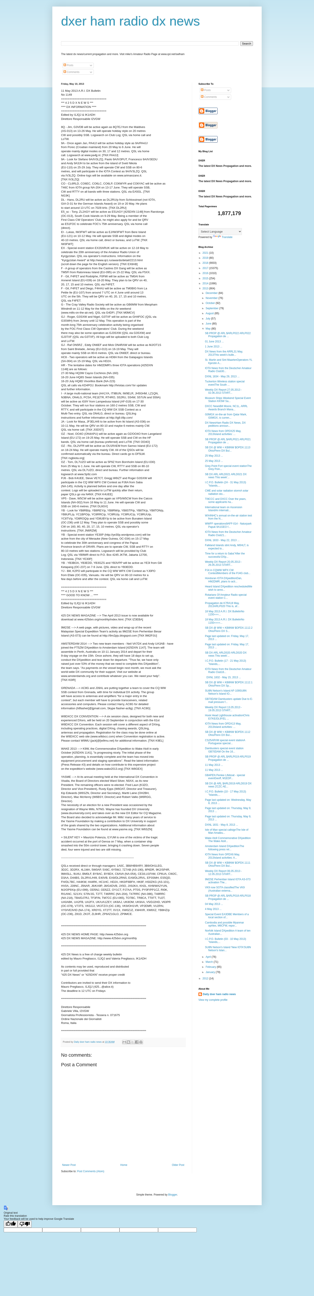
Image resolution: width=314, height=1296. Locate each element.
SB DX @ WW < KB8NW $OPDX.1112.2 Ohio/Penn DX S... (229, 629)
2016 (206, 273)
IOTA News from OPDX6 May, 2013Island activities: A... (222, 856)
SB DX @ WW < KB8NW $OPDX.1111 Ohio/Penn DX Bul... (227, 864)
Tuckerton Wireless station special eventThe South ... (225, 383)
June (209, 323)
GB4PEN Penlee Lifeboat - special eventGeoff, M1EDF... (225, 777)
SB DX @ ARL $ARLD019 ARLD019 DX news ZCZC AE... (228, 785)
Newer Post (69, 1165)
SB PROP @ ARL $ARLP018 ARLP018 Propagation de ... (228, 897)
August (210, 313)
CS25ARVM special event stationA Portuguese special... (225, 742)
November (212, 298)
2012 (206, 978)
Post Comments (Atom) (90, 1171)
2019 (206, 257)
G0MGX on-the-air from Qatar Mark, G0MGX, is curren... (226, 416)
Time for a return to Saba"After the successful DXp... (225, 555)
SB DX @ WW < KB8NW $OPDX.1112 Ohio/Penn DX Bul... (227, 733)
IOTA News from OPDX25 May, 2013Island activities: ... (223, 433)
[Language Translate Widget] (220, 231)
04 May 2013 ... (214, 904)
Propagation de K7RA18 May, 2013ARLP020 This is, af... (222, 605)
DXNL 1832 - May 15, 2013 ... (223, 677)
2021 (206, 252)
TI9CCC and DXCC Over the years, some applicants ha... (225, 500)
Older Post (178, 1165)
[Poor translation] (25, 1224)
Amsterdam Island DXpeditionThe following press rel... (224, 848)
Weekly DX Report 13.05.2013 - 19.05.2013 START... (223, 709)
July (208, 318)
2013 (206, 288)
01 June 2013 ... (214, 341)
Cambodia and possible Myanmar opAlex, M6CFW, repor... (224, 924)
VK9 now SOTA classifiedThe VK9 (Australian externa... (225, 889)
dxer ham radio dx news (130, 21)
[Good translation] (11, 1224)
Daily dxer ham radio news (219, 994)
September (212, 308)
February (211, 966)
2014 (206, 283)
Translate (223, 237)
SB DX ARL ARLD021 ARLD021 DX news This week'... (226, 476)
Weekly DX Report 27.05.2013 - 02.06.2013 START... (223, 391)
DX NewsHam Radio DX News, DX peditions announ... (225, 424)
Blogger (172, 1194)
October (211, 303)
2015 (206, 278)
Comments (71, 72)
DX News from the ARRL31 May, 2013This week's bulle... (224, 353)
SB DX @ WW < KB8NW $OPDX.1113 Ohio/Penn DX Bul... (227, 449)
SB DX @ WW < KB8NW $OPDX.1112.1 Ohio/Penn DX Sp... (229, 684)
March (210, 961)
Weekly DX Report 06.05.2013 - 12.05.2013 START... (223, 873)
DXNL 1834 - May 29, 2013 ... (222, 376)
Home (123, 1165)
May (208, 328)
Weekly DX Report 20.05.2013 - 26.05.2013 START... (223, 563)
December (212, 293)
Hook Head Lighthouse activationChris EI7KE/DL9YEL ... (227, 717)
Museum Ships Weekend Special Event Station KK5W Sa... (228, 400)
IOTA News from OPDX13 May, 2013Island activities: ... (223, 725)
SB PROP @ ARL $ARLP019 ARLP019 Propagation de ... (228, 758)
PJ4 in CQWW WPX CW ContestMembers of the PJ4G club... (227, 572)
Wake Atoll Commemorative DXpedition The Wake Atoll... (228, 840)
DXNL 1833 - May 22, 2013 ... (222, 540)
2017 (206, 268)
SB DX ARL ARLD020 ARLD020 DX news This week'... (226, 654)
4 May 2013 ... (213, 909)
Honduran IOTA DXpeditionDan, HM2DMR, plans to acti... (223, 580)
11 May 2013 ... (214, 764)
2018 (206, 262)
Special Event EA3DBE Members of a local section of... (227, 916)
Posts (68, 65)
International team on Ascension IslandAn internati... (223, 509)
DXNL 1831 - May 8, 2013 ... (221, 824)
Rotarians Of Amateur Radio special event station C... (226, 596)
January (211, 972)
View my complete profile (212, 999)
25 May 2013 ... (214, 455)
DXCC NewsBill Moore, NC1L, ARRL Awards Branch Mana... (226, 408)
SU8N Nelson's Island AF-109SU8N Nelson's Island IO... (225, 692)
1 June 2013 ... (213, 346)
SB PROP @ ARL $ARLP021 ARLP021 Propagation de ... (228, 441)
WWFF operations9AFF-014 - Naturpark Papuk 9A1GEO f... (228, 525)
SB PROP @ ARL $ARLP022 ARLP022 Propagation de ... (228, 335)
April (209, 956)
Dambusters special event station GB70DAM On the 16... (224, 750)
